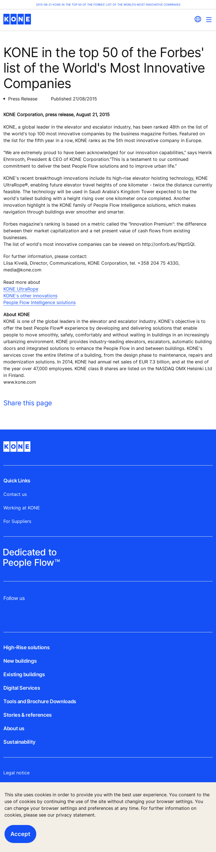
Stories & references (27, 715)
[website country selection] (198, 19)
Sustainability (19, 742)
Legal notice (16, 772)
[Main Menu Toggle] (209, 19)
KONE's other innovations (30, 295)
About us (13, 728)
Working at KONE (21, 508)
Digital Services (21, 688)
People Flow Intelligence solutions (39, 302)
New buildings (20, 661)
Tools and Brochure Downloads (39, 701)
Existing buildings (24, 674)
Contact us (15, 494)
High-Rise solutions (26, 647)
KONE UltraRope (20, 289)
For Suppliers (17, 521)
